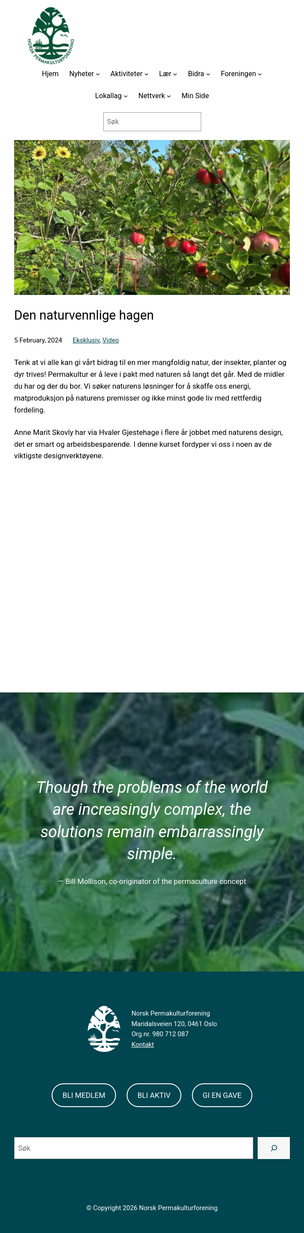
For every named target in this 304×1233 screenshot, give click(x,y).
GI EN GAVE (222, 1095)
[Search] (274, 1148)
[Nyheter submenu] (98, 74)
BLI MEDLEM (84, 1095)
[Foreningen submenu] (260, 74)
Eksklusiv (86, 340)
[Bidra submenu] (208, 74)
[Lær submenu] (175, 74)
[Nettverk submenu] (169, 96)
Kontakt (142, 1045)
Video (110, 340)
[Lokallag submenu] (126, 96)
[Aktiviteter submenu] (146, 74)
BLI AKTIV (153, 1095)
